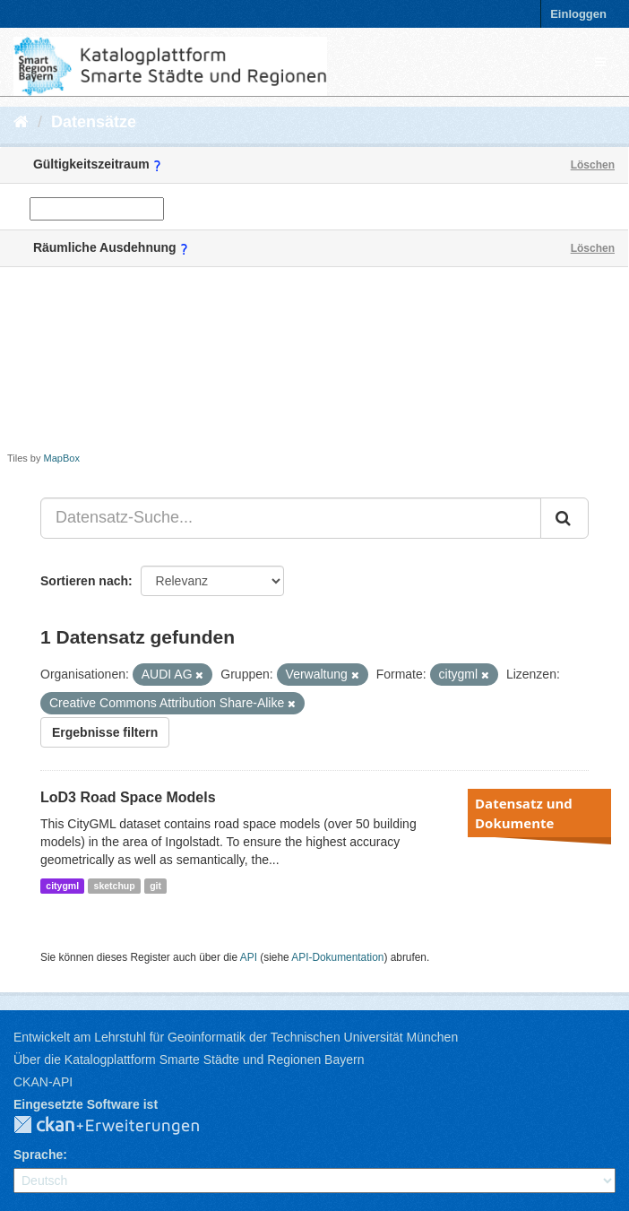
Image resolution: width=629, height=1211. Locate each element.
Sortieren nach (84, 581)
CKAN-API (43, 1082)
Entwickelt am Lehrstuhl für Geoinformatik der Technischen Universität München (235, 1037)
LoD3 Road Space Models (128, 797)
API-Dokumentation (337, 957)
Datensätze (93, 122)
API (248, 957)
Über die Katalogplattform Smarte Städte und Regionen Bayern (188, 1059)
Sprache (38, 1154)
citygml (62, 885)
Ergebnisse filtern (105, 732)
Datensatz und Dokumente (524, 813)
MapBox (62, 458)
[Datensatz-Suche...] (290, 518)
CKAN (120, 1126)
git (155, 885)
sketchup (114, 885)
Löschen (593, 165)
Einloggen (578, 14)
